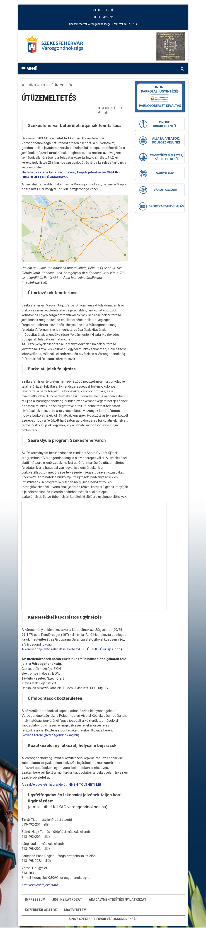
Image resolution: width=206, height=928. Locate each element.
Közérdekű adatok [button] (41, 911)
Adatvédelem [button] (75, 911)
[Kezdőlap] (23, 85)
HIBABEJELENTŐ (103, 10)
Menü (29, 68)
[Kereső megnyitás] (182, 68)
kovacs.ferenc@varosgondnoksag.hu (50, 735)
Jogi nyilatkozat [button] (67, 900)
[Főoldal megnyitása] (56, 46)
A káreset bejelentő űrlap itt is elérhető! (72, 649)
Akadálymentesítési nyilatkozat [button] (117, 900)
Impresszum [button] (35, 900)
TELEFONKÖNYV (103, 17)
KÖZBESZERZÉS (38, 85)
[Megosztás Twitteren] (99, 112)
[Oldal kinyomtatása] (106, 112)
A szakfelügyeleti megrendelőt (61, 784)
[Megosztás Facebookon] (121, 108)
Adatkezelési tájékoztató (40, 885)
